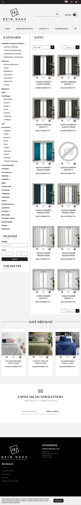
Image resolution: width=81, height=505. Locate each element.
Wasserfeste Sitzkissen (12, 54)
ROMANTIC (8, 71)
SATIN (6, 109)
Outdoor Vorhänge (11, 47)
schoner (7, 85)
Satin (6, 144)
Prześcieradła (8, 165)
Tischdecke (7, 172)
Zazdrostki (6, 186)
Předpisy (5, 477)
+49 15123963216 (3, 2)
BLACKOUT (9, 99)
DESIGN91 (6, 229)
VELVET (7, 103)
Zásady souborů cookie (10, 481)
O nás (7, 29)
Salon (5, 201)
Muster (7, 106)
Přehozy (6, 61)
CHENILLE (7, 120)
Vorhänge (6, 96)
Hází (4, 92)
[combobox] (43, 47)
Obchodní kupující (24, 29)
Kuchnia (6, 211)
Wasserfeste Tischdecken (13, 57)
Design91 (7, 131)
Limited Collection (11, 161)
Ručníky (5, 176)
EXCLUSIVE (8, 75)
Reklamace (5, 474)
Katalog (44, 29)
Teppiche (6, 194)
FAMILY (6, 134)
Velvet (7, 68)
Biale (4, 183)
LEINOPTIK (8, 81)
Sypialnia (6, 197)
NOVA (6, 141)
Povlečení (6, 127)
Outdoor (7, 113)
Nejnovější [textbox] (37, 47)
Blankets (6, 89)
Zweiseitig (8, 78)
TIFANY (6, 147)
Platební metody (8, 471)
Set (4, 124)
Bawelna (7, 137)
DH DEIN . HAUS (8, 218)
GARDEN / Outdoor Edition (13, 43)
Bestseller (6, 215)
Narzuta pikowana (11, 64)
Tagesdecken (62, 29)
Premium (7, 158)
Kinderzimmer (8, 204)
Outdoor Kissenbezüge (12, 50)
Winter (6, 154)
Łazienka (6, 208)
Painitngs (6, 190)
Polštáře (6, 169)
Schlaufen (7, 116)
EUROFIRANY (7, 222)
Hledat (14, 259)
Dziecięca (7, 151)
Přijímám (58, 501)
